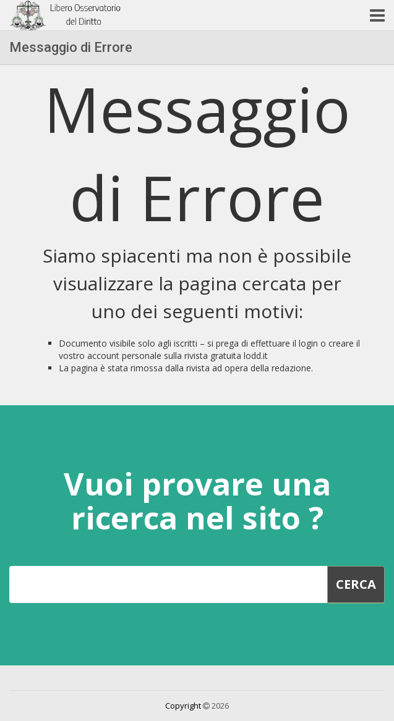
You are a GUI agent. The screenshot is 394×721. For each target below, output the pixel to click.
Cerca (356, 584)
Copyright (183, 705)
